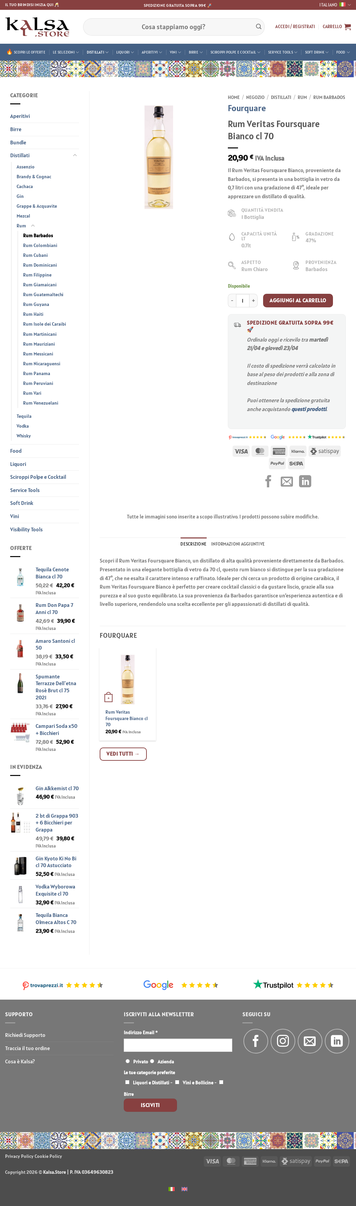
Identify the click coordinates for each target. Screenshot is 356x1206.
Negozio (255, 97)
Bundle (18, 142)
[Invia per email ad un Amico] (287, 482)
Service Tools (282, 52)
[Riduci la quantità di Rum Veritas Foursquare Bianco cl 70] (232, 300)
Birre (196, 52)
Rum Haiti (33, 314)
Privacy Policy (19, 1156)
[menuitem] (171, 1188)
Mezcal (23, 216)
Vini (175, 52)
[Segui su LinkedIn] (337, 1041)
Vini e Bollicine (198, 1083)
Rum (21, 226)
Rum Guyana (36, 304)
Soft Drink (317, 52)
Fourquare (247, 108)
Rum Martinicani (40, 334)
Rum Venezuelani (40, 403)
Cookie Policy (48, 1156)
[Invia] (258, 27)
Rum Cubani (35, 255)
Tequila (24, 416)
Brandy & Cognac (34, 176)
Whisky (24, 436)
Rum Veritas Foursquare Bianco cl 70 (126, 718)
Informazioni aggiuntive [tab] (238, 544)
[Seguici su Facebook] (255, 1041)
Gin (20, 196)
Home (234, 97)
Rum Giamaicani (40, 285)
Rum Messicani (38, 354)
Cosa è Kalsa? (20, 1061)
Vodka (23, 426)
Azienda (166, 1062)
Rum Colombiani (40, 245)
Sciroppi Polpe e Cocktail (236, 52)
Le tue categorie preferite (149, 1072)
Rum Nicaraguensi (41, 364)
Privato (140, 1062)
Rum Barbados (38, 235)
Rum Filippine (37, 275)
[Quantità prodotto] (243, 300)
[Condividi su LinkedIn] (305, 482)
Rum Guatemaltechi (43, 294)
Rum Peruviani (38, 383)
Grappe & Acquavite (37, 206)
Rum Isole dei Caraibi (44, 324)
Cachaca (25, 186)
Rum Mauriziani (39, 344)
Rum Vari (32, 393)
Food (343, 52)
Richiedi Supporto (25, 1034)
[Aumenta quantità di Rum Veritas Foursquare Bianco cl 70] (254, 300)
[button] (295, 26)
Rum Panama (36, 373)
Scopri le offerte (29, 52)
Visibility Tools (26, 529)
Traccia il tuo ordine (27, 1048)
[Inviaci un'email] (310, 1041)
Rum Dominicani (40, 265)
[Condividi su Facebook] (268, 482)
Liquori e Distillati (151, 1083)
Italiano (335, 5)
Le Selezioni (66, 52)
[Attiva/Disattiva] (75, 155)
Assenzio (26, 167)
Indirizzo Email (141, 1032)
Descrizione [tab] (193, 544)
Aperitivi (152, 52)
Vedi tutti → (123, 753)
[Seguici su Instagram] (283, 1041)
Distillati (98, 52)
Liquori (125, 52)
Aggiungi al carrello (298, 300)
